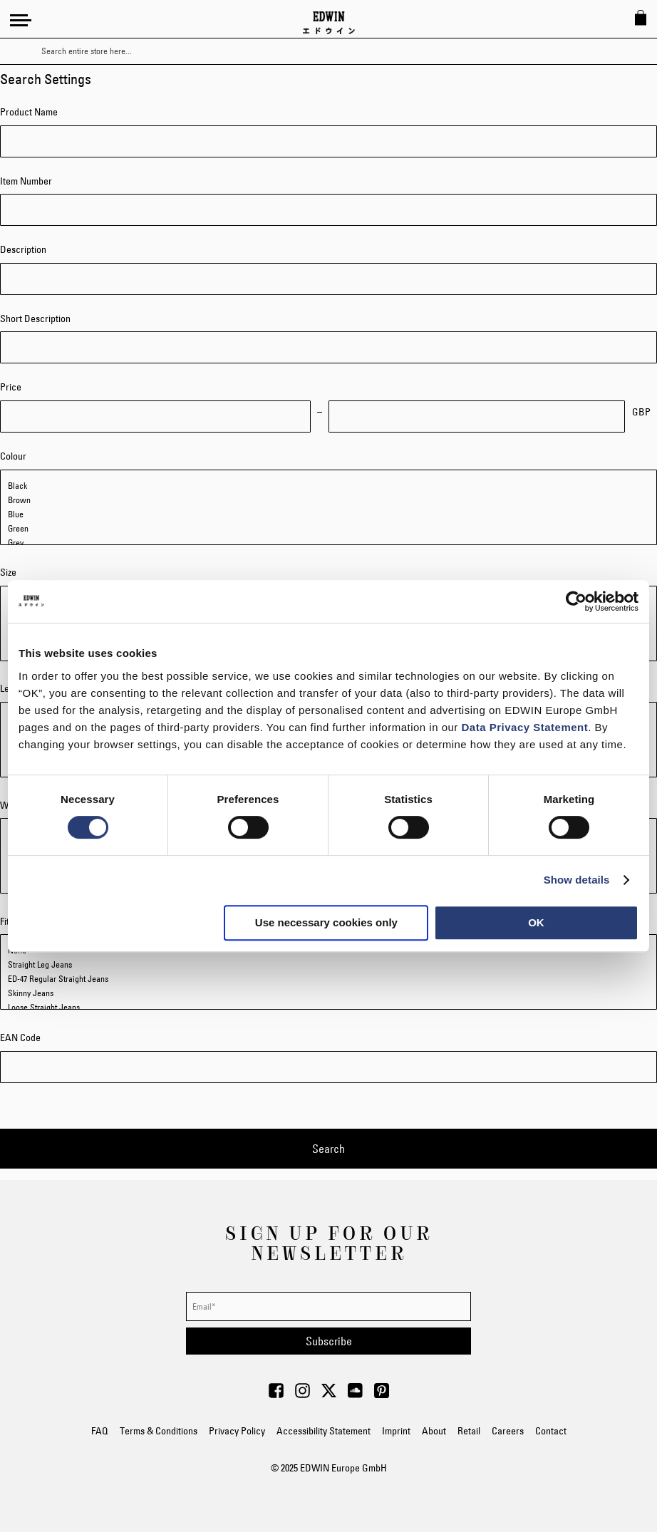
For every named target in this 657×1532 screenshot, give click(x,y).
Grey (328, 543)
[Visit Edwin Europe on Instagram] (302, 1394)
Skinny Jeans (328, 993)
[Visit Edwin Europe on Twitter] (328, 1394)
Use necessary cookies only (326, 922)
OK (536, 922)
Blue (328, 514)
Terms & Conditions (158, 1430)
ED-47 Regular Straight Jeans (328, 979)
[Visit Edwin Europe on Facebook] (276, 1394)
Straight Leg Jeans (328, 965)
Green (328, 529)
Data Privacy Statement (525, 727)
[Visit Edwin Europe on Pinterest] (381, 1394)
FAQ (99, 1430)
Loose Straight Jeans (328, 1007)
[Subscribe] (328, 1341)
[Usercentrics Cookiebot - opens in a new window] (576, 601)
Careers (508, 1430)
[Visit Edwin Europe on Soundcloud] (355, 1394)
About (434, 1430)
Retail (468, 1430)
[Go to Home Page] (329, 22)
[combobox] (341, 51)
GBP (641, 411)
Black (328, 486)
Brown (328, 500)
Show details (577, 880)
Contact (551, 1430)
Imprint (396, 1430)
